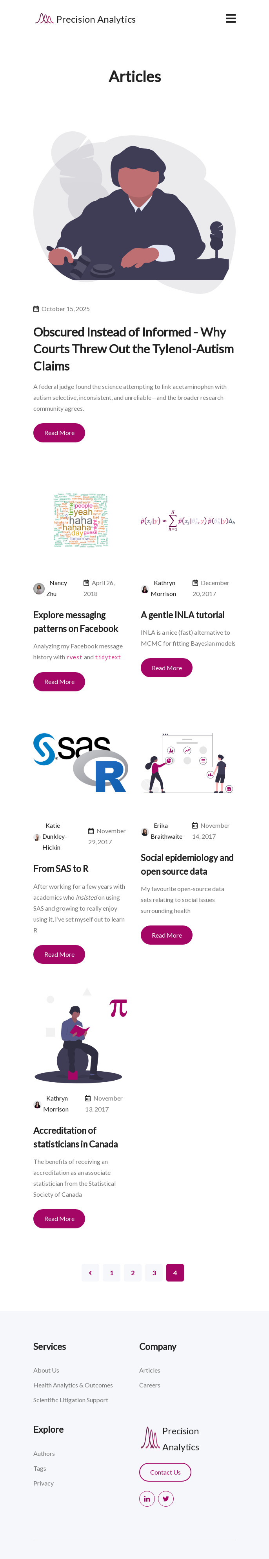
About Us (46, 1370)
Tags (39, 1468)
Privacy (43, 1483)
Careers (149, 1385)
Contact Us (165, 1472)
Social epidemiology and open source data (187, 864)
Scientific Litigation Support (70, 1399)
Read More (59, 432)
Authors (44, 1453)
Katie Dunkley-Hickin (54, 836)
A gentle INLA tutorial (183, 615)
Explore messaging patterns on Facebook (75, 622)
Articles (149, 1370)
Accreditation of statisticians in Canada (75, 1137)
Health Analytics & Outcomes (73, 1385)
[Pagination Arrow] (90, 1273)
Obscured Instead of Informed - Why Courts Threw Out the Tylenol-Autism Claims (133, 348)
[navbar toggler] (230, 18)
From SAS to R (60, 868)
